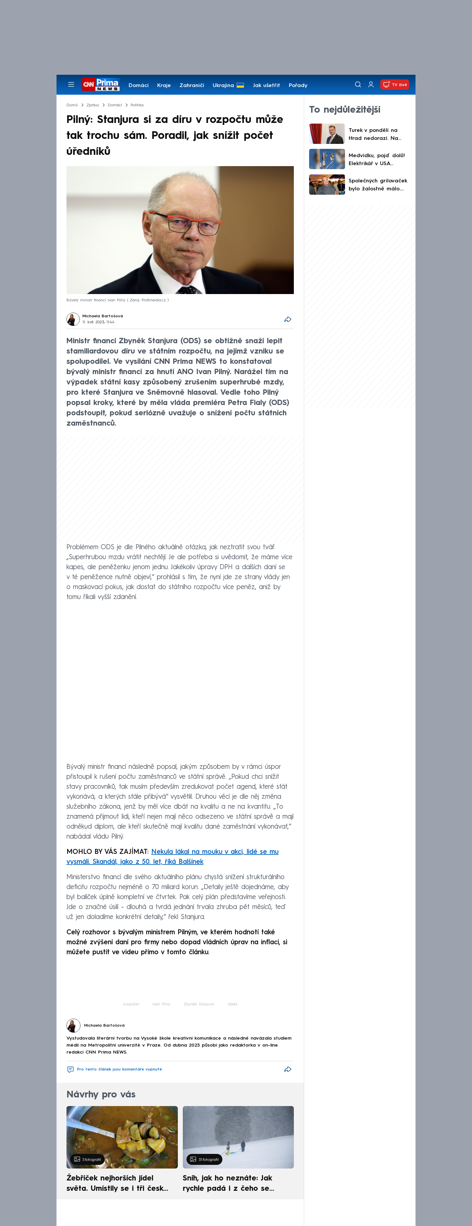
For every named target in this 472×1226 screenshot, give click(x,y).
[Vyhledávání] (358, 84)
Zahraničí (191, 85)
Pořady (298, 85)
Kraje (164, 85)
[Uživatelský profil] (371, 84)
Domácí (139, 85)
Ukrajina (223, 85)
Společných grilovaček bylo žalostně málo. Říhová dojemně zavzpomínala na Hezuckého (378, 185)
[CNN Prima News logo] (101, 84)
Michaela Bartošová (102, 316)
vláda (232, 1004)
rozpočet (131, 1004)
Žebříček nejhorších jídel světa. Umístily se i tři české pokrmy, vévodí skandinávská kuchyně (118, 1184)
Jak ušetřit (266, 85)
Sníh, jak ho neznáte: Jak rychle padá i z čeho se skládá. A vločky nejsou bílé (233, 1184)
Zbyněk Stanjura (198, 1004)
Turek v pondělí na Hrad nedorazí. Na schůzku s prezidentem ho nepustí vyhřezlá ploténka (379, 135)
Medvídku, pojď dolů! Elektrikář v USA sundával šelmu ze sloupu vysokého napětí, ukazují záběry (378, 160)
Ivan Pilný (161, 1004)
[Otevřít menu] (71, 84)
